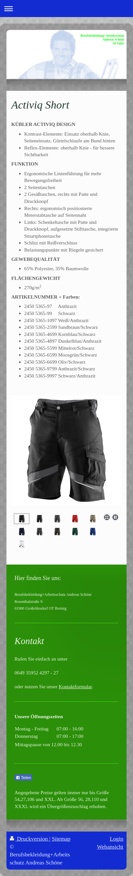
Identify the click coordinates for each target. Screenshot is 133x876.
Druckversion (29, 838)
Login (116, 838)
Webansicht (110, 846)
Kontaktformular (75, 686)
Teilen (23, 778)
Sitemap (61, 838)
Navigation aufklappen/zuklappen (66, 8)
